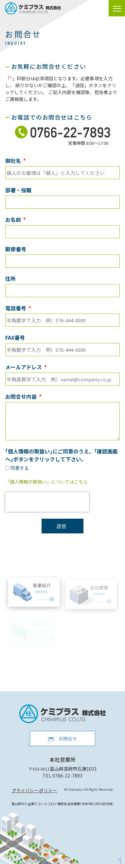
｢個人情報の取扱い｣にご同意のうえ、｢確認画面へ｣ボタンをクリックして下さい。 (61, 455)
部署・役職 (18, 190)
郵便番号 (15, 249)
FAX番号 (15, 337)
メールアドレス (24, 367)
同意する (19, 468)
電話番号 (16, 308)
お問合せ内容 (21, 396)
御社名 (13, 160)
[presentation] (47, 502)
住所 (10, 278)
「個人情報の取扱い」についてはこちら (46, 481)
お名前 (13, 219)
